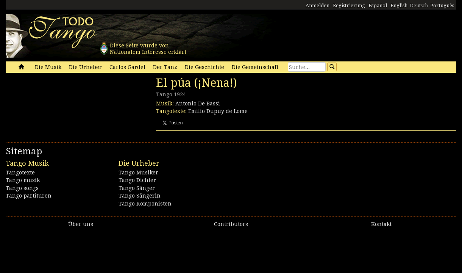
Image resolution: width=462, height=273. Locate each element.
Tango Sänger (137, 188)
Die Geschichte (204, 67)
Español (377, 5)
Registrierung (349, 5)
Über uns (80, 224)
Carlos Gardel (127, 67)
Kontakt (381, 224)
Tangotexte (20, 172)
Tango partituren (29, 196)
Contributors (231, 224)
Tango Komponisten (145, 204)
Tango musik (23, 180)
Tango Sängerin (140, 196)
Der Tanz (165, 67)
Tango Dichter (137, 180)
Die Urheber (85, 67)
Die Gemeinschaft (255, 67)
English (398, 5)
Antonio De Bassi (197, 103)
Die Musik (48, 67)
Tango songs (22, 188)
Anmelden (317, 5)
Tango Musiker (138, 172)
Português (442, 5)
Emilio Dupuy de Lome (218, 111)
